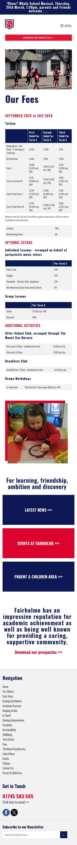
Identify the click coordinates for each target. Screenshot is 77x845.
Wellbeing (7, 734)
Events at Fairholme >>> (38, 543)
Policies (6, 763)
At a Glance (8, 691)
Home (5, 686)
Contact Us (8, 768)
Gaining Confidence (12, 701)
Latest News (9, 754)
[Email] (31, 834)
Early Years (8, 696)
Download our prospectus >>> (38, 652)
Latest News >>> (38, 510)
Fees (5, 744)
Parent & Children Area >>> (38, 577)
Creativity (7, 725)
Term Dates (8, 739)
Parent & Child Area (12, 773)
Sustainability (9, 730)
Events (6, 758)
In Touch (7, 715)
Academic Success (12, 706)
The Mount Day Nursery (14, 749)
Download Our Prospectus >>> (38, 37)
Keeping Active (10, 710)
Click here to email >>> (16, 802)
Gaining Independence (13, 720)
